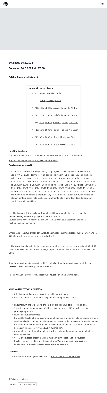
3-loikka (50, 93)
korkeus (57, 122)
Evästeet (12, 384)
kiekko (63, 137)
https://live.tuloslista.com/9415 (65, 356)
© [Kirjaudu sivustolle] (10, 379)
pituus (56, 137)
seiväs (57, 108)
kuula (58, 93)
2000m (49, 108)
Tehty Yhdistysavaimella (27, 384)
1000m (48, 122)
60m (41, 122)
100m (42, 108)
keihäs (65, 122)
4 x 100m (72, 108)
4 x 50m (71, 137)
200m (42, 93)
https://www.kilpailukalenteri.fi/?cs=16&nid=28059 (33, 160)
